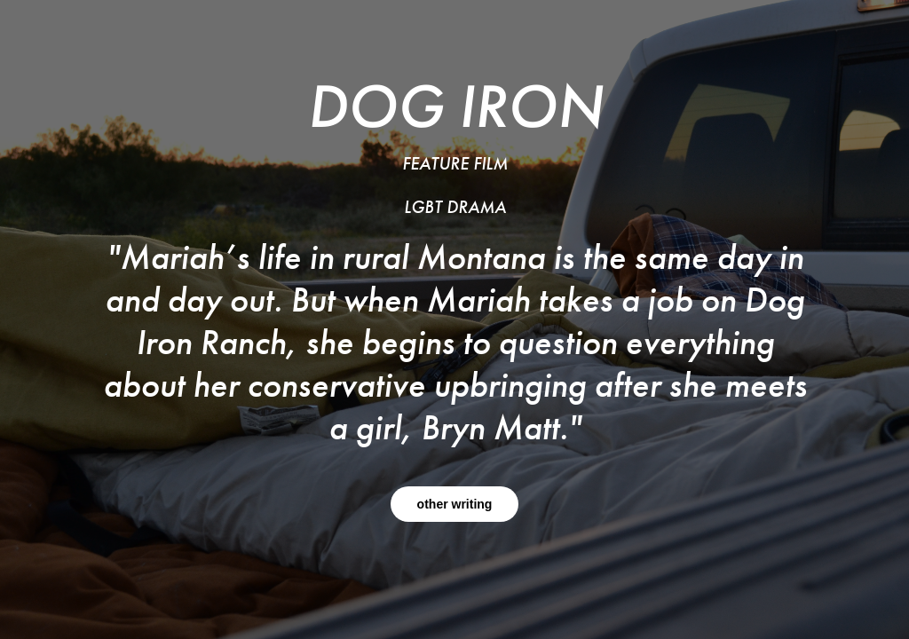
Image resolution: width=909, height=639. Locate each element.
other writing (455, 504)
